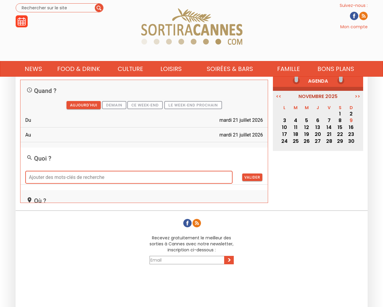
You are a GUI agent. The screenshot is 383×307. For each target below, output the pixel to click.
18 (295, 134)
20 (318, 134)
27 (318, 141)
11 (296, 127)
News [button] (33, 80)
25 (296, 141)
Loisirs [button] (171, 80)
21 (329, 134)
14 (329, 127)
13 (317, 127)
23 (351, 134)
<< (278, 96)
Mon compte (354, 32)
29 (340, 141)
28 (329, 141)
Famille (288, 80)
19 (306, 134)
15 (340, 127)
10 (284, 127)
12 (306, 127)
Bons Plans (335, 80)
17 (284, 134)
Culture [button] (130, 80)
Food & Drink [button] (78, 80)
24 (284, 141)
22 (340, 134)
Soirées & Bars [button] (230, 80)
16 (351, 127)
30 (351, 141)
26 (307, 141)
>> (357, 96)
